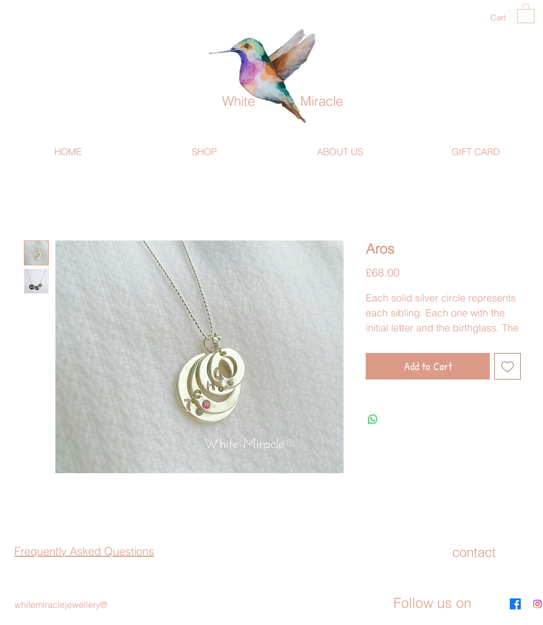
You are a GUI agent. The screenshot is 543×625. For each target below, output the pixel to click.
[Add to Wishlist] (507, 366)
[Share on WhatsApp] (373, 419)
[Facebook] (515, 603)
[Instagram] (537, 603)
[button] (526, 12)
